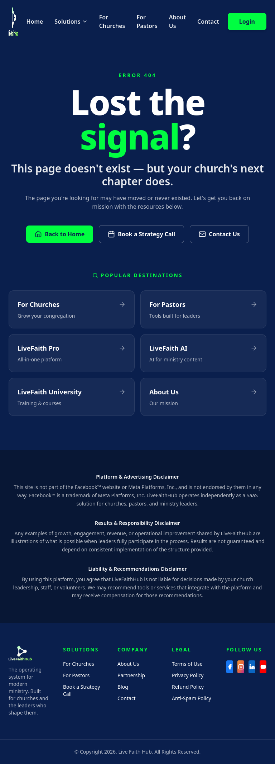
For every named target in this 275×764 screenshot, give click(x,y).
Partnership (131, 675)
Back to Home (60, 234)
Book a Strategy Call (141, 234)
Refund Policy (188, 686)
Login (247, 21)
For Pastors (146, 21)
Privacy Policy (187, 675)
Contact (208, 21)
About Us (177, 21)
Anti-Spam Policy (191, 698)
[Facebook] (229, 666)
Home (34, 21)
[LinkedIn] (252, 666)
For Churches (112, 21)
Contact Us (219, 234)
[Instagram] (240, 666)
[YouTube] (263, 666)
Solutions (70, 21)
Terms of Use (187, 663)
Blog (122, 686)
